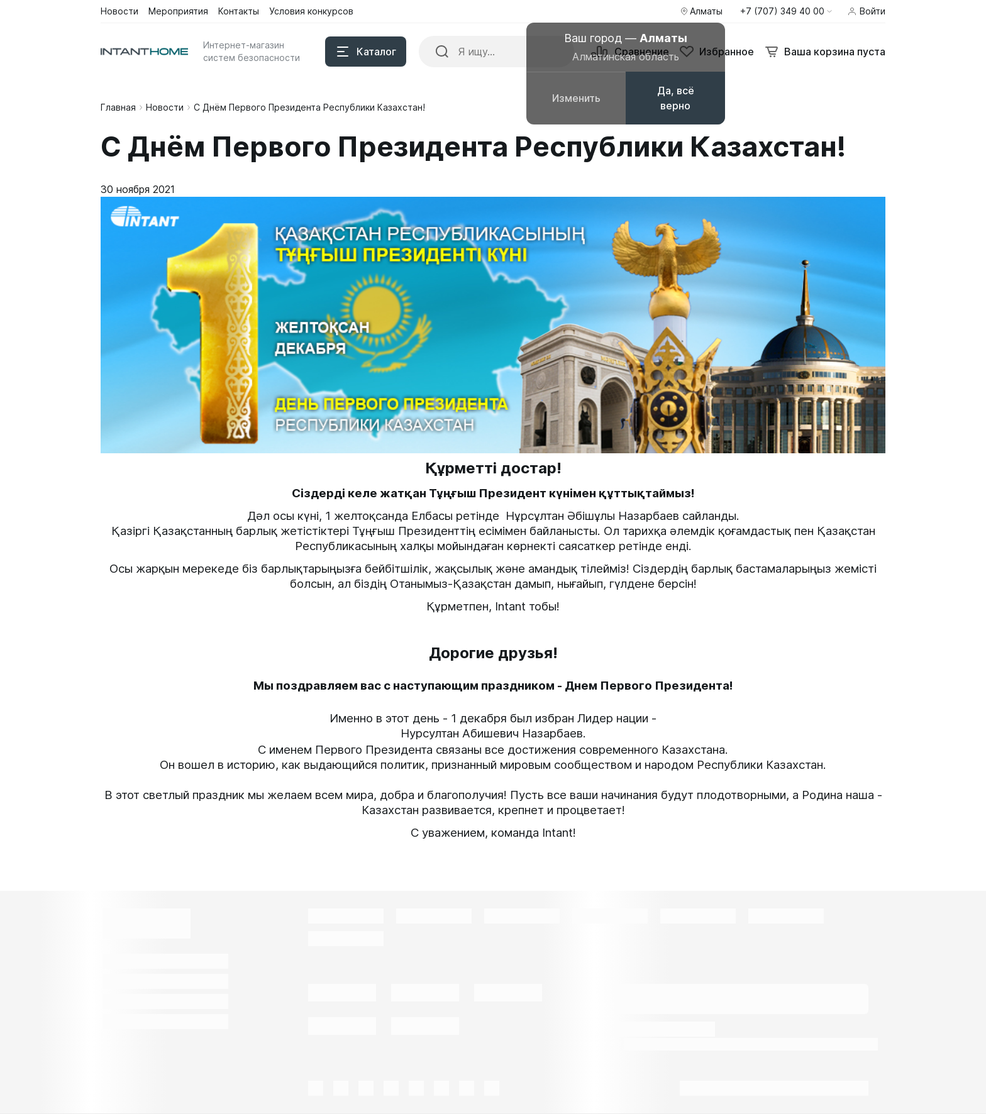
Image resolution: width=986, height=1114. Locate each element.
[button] (786, 11)
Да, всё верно (675, 98)
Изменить (576, 98)
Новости (165, 107)
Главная (118, 107)
